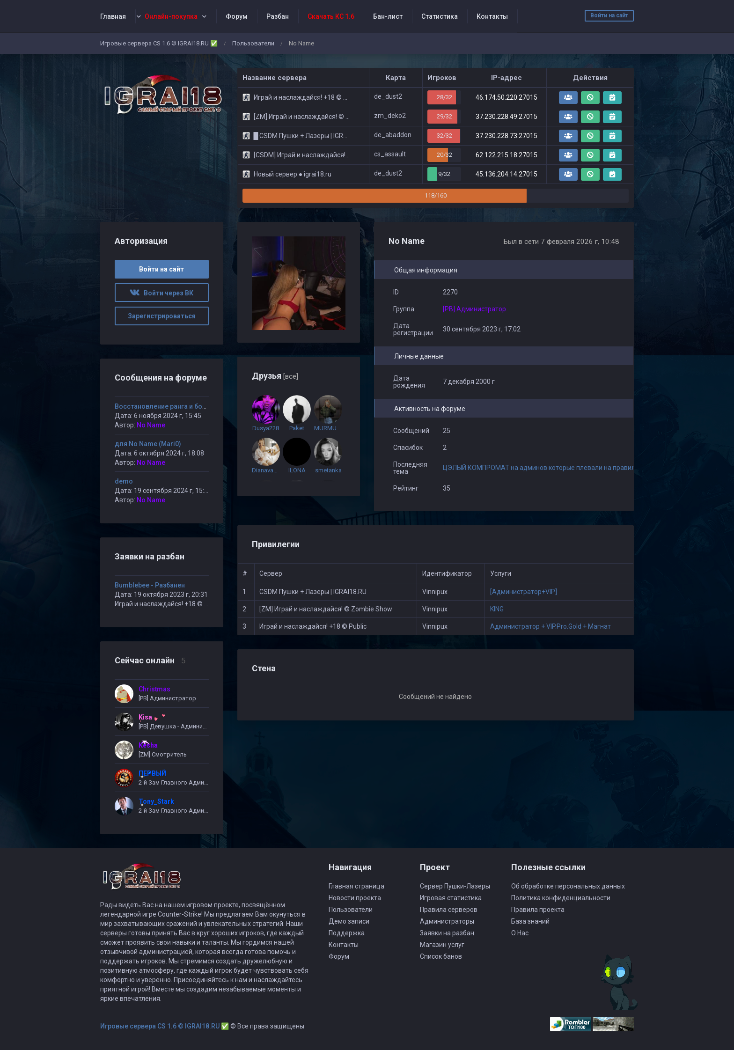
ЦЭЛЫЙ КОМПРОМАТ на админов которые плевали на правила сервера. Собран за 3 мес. (581, 467)
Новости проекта (355, 898)
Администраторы (447, 921)
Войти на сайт (609, 15)
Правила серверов (448, 909)
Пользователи (253, 43)
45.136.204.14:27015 (506, 174)
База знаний (530, 921)
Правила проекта (538, 909)
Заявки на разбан (447, 933)
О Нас (519, 933)
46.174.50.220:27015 (506, 97)
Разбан (277, 16)
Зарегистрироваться (162, 316)
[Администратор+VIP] (523, 591)
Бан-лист (388, 16)
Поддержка (347, 933)
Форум (237, 16)
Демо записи (349, 921)
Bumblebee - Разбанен (150, 585)
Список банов (441, 956)
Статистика (439, 16)
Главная (113, 16)
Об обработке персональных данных (568, 886)
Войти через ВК (161, 293)
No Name (151, 425)
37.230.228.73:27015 (506, 136)
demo (124, 481)
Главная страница (356, 886)
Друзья (275, 376)
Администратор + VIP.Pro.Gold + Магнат (550, 626)
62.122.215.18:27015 (506, 155)
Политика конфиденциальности (560, 898)
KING (497, 609)
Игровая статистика (451, 898)
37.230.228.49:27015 (506, 116)
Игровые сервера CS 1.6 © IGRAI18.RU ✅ (159, 43)
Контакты (492, 16)
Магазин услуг (442, 944)
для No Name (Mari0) (148, 444)
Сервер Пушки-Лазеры (455, 886)
